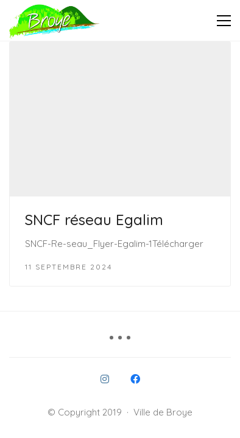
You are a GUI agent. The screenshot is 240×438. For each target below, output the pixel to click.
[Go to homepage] (55, 20)
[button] (224, 20)
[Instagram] (105, 379)
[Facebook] (135, 379)
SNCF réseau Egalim (94, 219)
